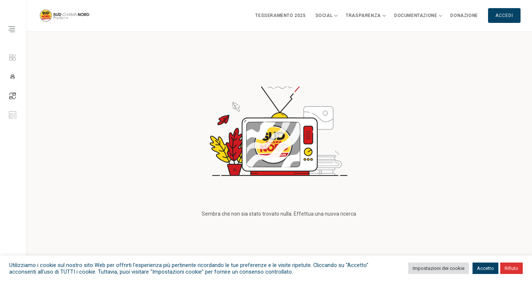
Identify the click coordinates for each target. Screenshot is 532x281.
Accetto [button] (485, 268)
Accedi (504, 15)
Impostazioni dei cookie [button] (438, 268)
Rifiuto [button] (511, 268)
